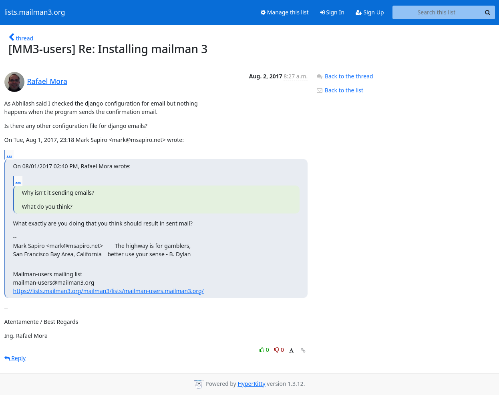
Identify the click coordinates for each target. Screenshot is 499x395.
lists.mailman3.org (34, 12)
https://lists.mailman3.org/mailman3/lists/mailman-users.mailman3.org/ (108, 291)
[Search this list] (436, 12)
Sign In (332, 12)
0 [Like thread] (265, 349)
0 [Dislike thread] (279, 349)
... (9, 154)
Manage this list (285, 12)
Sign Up (370, 12)
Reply (15, 358)
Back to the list (339, 90)
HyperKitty (251, 383)
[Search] (488, 12)
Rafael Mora (47, 81)
